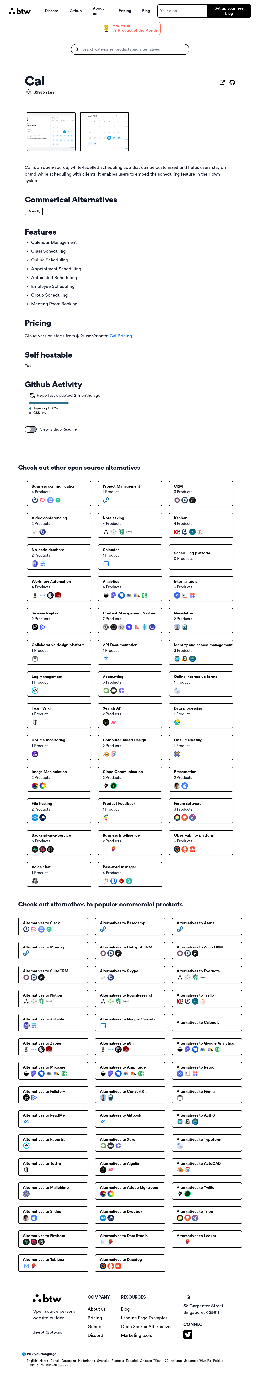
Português (36, 1365)
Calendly (33, 211)
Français (118, 1361)
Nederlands (86, 1361)
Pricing (125, 11)
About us (98, 11)
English (31, 1361)
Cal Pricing (121, 336)
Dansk (55, 1361)
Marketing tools (136, 1335)
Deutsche (69, 1361)
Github (76, 11)
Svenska (103, 1361)
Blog (146, 11)
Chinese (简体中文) (154, 1361)
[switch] (31, 429)
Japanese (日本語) (197, 1361)
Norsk (43, 1361)
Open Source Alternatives (146, 1326)
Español (132, 1361)
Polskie (218, 1361)
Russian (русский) (58, 1365)
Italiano (176, 1361)
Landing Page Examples (144, 1318)
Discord (52, 11)
